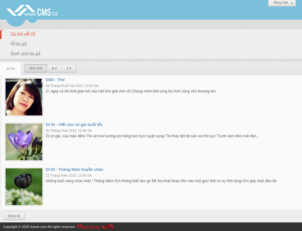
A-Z (54, 68)
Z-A (69, 68)
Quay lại (14, 215)
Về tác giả (19, 43)
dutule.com (38, 227)
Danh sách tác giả (26, 53)
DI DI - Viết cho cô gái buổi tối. (74, 124)
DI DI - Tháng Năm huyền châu (74, 169)
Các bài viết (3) (23, 33)
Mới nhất (35, 68)
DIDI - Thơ (55, 79)
